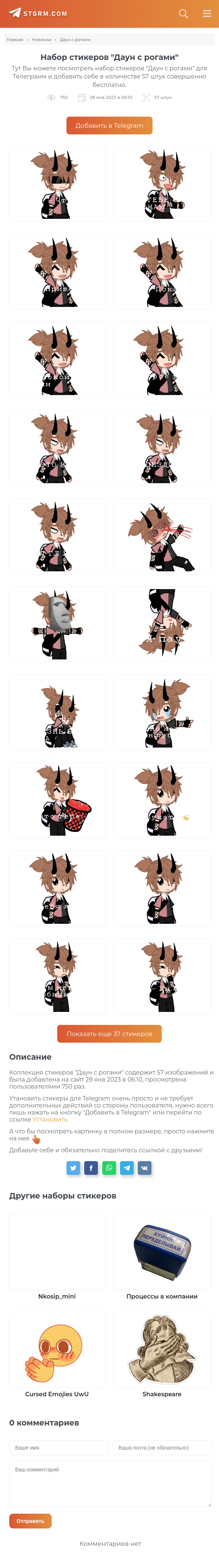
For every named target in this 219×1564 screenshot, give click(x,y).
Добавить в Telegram (110, 125)
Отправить (30, 1521)
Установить (50, 1119)
